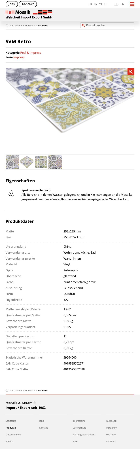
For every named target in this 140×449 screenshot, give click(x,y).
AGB (75, 441)
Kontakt (28, 4)
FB (90, 4)
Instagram (111, 427)
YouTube (111, 434)
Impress (19, 57)
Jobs (12, 4)
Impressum (79, 420)
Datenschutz (79, 427)
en (122, 4)
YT (100, 4)
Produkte (11, 427)
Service (9, 441)
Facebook (111, 420)
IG (95, 4)
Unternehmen (13, 434)
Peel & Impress (30, 53)
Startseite (11, 420)
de (116, 4)
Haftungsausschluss (83, 434)
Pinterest (111, 441)
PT (106, 4)
